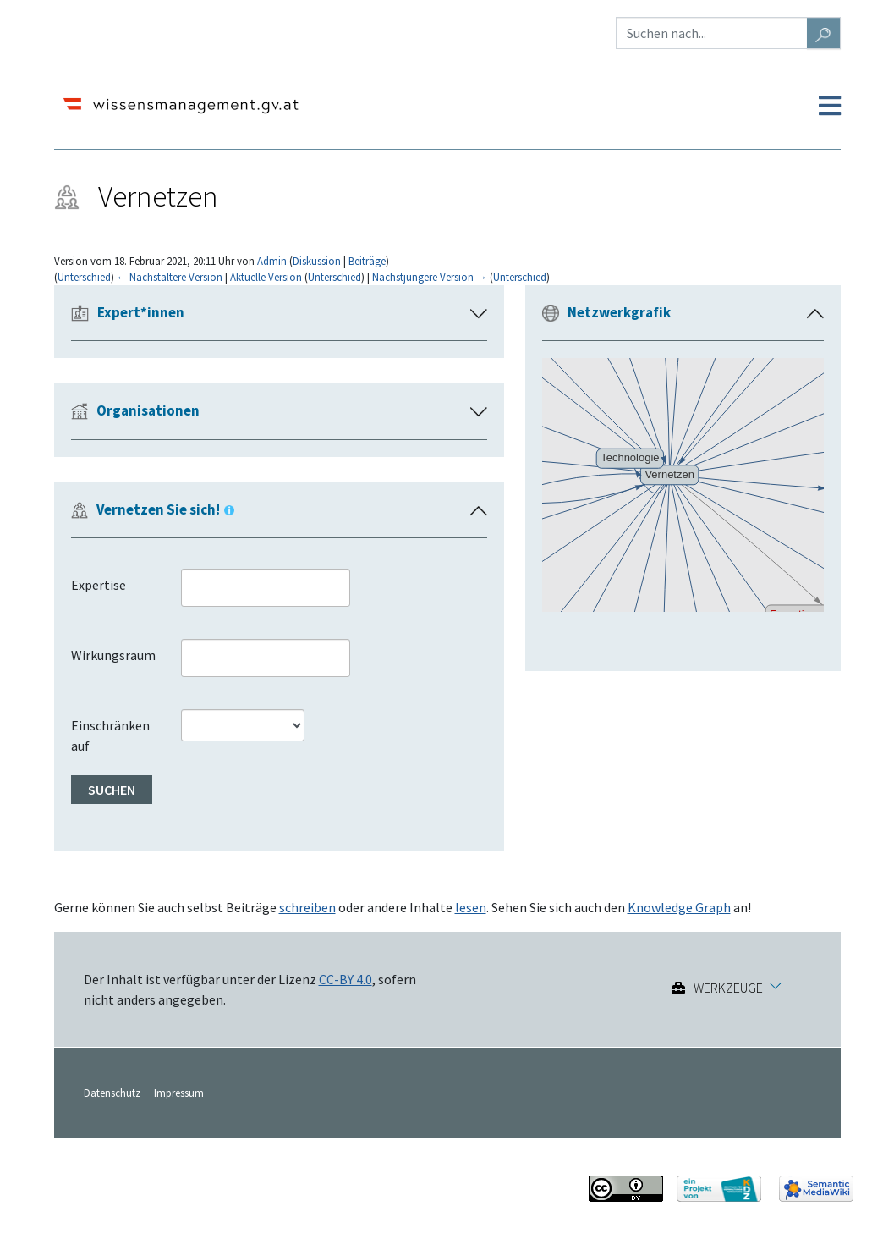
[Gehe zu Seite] (824, 33)
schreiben (307, 907)
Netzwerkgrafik (619, 312)
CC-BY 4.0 (345, 979)
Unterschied (84, 277)
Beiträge (367, 260)
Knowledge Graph (679, 907)
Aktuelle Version (266, 277)
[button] (815, 314)
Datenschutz (112, 1092)
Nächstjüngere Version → (429, 277)
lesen (470, 907)
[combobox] (265, 588)
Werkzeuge (728, 987)
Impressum (179, 1092)
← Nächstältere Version (170, 277)
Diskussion (317, 260)
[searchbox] (202, 587)
